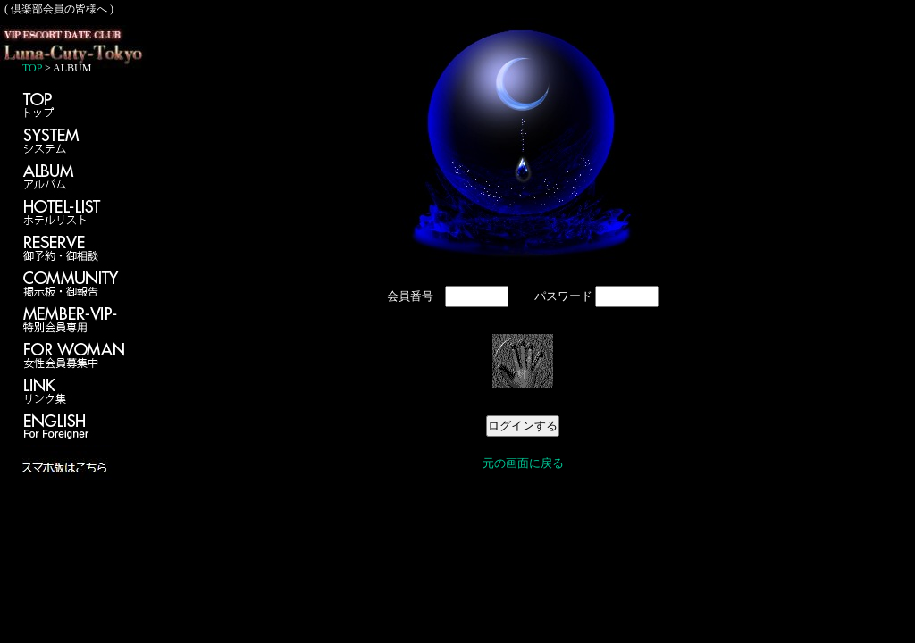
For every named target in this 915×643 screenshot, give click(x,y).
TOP (32, 68)
